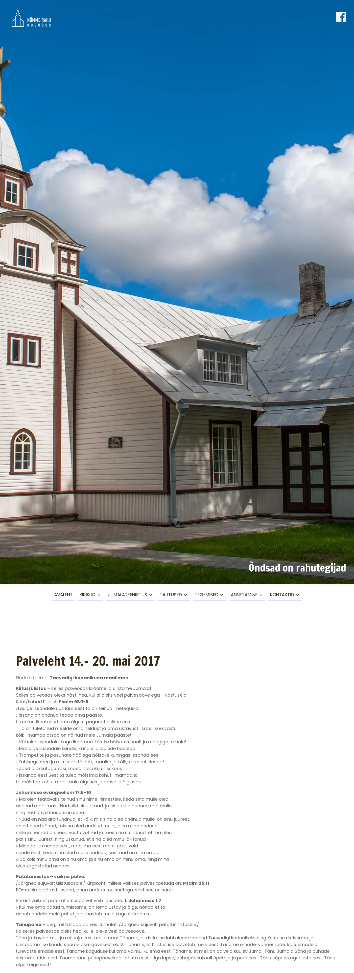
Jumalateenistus (127, 595)
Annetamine (244, 595)
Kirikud (87, 595)
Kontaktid (282, 595)
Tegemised (206, 595)
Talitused (171, 595)
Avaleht (63, 595)
